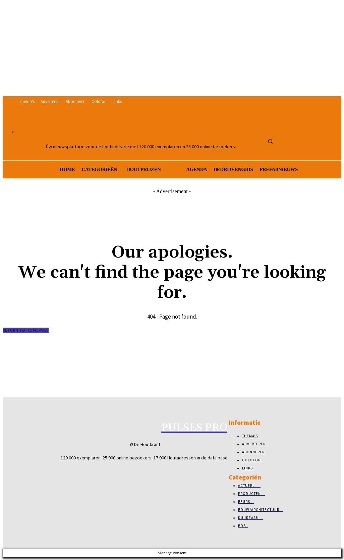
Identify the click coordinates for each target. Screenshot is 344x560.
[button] (270, 141)
